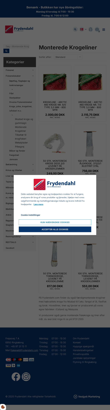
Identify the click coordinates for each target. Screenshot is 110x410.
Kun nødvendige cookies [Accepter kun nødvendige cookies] (55, 222)
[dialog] (55, 205)
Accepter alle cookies (55, 229)
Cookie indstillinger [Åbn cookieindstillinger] (30, 215)
